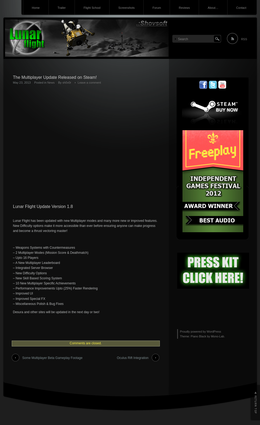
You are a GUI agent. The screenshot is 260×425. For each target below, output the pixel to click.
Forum (156, 7)
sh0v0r (66, 82)
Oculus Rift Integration (133, 358)
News (51, 82)
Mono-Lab (217, 336)
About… (213, 7)
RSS (244, 39)
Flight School (92, 7)
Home (36, 7)
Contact (241, 7)
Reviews (184, 7)
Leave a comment (89, 82)
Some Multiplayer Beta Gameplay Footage (52, 358)
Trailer (62, 7)
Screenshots (126, 7)
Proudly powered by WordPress (200, 331)
